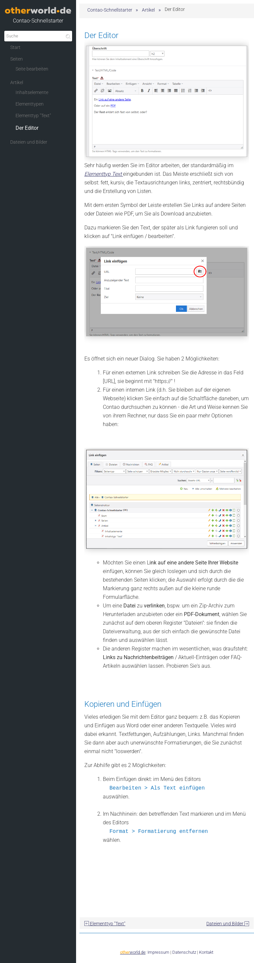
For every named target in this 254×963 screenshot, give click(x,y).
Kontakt (206, 952)
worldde (133, 952)
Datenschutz (184, 952)
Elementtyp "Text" (104, 924)
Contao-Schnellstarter (38, 21)
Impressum (158, 952)
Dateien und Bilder (227, 924)
